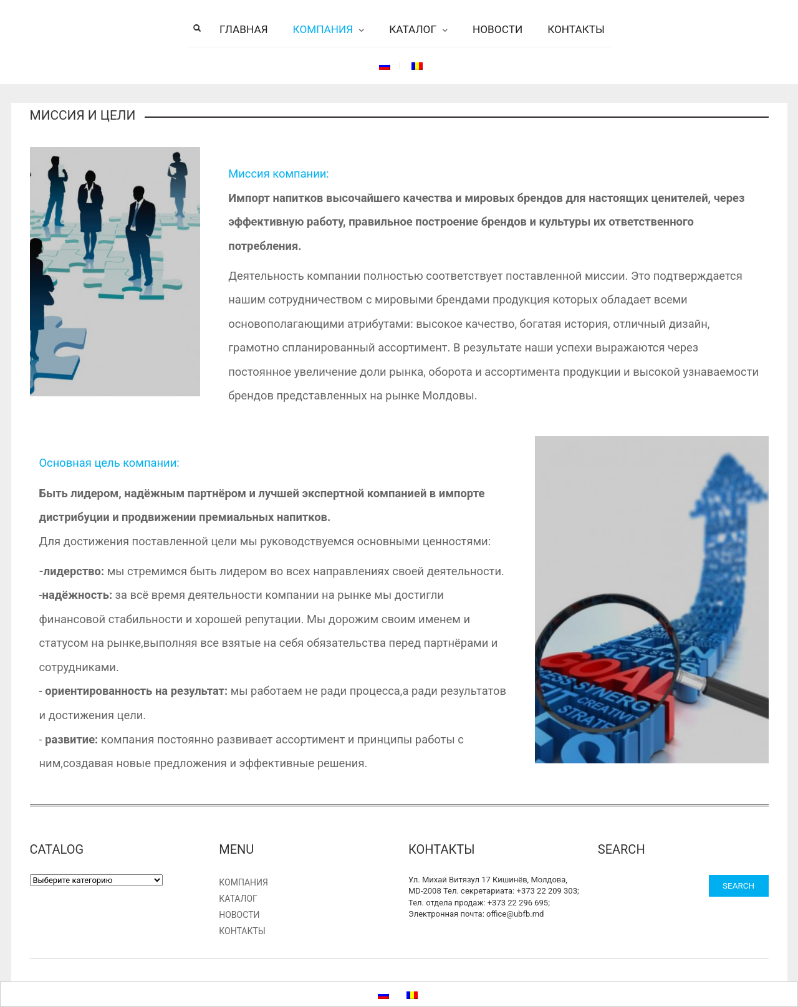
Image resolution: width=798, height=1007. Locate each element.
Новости (497, 29)
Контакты (576, 29)
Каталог (412, 29)
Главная (243, 29)
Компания (323, 29)
